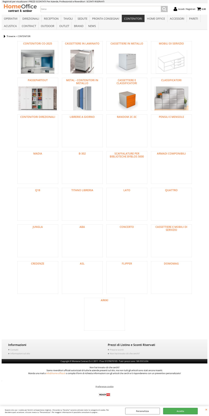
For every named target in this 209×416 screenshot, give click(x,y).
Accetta (180, 411)
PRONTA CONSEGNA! (105, 19)
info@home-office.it (55, 375)
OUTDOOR (47, 27)
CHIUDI (206, 409)
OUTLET (64, 27)
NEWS (92, 27)
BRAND (78, 27)
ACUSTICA (10, 27)
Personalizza (142, 411)
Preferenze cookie (104, 388)
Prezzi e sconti (117, 351)
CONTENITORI (133, 19)
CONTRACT (29, 27)
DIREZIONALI (30, 19)
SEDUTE (82, 19)
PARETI (192, 19)
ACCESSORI (176, 19)
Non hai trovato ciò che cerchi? (125, 355)
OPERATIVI (10, 19)
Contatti (14, 351)
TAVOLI (67, 19)
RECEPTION (51, 19)
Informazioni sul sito (20, 355)
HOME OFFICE (155, 19)
